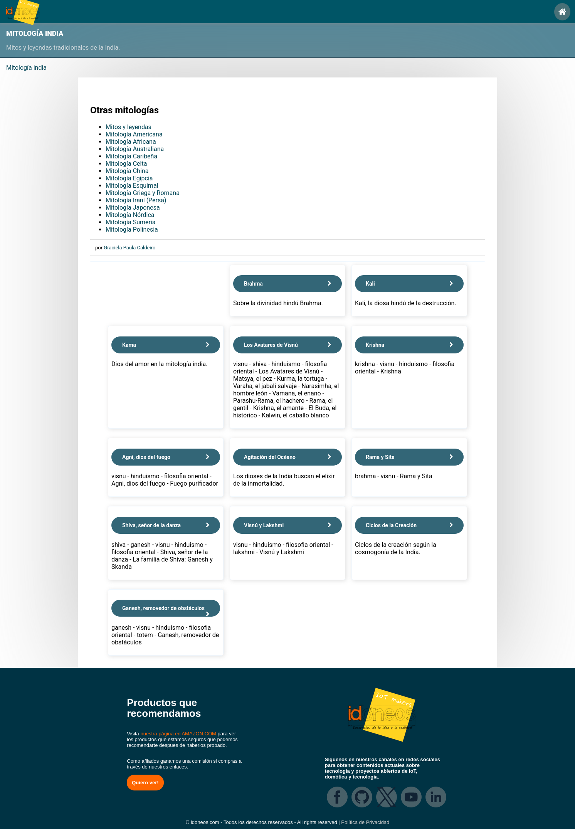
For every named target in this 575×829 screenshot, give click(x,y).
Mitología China (127, 171)
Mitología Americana (134, 134)
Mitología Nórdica (130, 215)
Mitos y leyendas (128, 127)
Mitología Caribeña (131, 156)
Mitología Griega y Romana (143, 193)
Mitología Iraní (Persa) (136, 200)
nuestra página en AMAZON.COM (178, 734)
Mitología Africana (131, 141)
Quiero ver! (145, 782)
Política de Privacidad (365, 822)
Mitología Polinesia (132, 229)
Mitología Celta (126, 163)
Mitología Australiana (135, 149)
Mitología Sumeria (131, 222)
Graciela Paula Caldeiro (129, 248)
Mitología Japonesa (133, 207)
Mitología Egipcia (129, 178)
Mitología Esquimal (132, 185)
